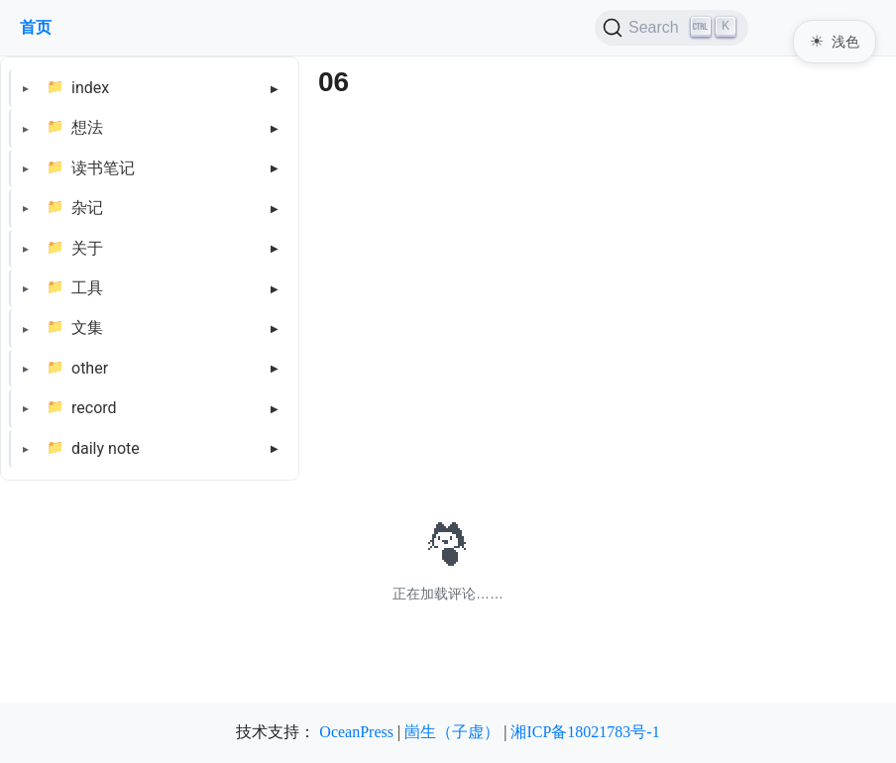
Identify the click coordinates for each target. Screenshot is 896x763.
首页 (36, 27)
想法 (87, 127)
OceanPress (356, 731)
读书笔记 (103, 168)
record (94, 407)
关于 (87, 248)
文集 (87, 327)
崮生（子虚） (452, 731)
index (90, 87)
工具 (87, 287)
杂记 (87, 207)
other (89, 368)
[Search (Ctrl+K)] (671, 28)
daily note (105, 448)
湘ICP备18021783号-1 (584, 731)
